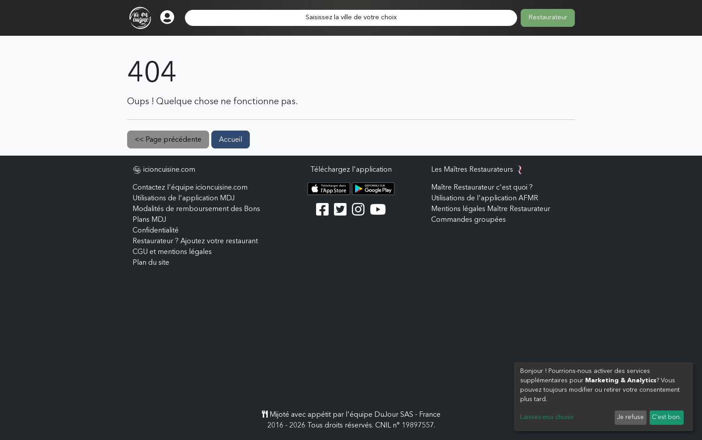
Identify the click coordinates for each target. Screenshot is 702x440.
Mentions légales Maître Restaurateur (490, 209)
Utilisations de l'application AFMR (484, 198)
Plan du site (151, 263)
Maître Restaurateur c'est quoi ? (482, 187)
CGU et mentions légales (172, 252)
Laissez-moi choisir (547, 417)
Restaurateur (547, 17)
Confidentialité (156, 230)
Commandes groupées (468, 220)
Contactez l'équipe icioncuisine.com (190, 187)
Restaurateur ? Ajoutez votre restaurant (195, 241)
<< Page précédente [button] (168, 140)
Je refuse (630, 417)
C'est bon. (666, 417)
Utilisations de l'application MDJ (184, 198)
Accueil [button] (230, 140)
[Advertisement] (351, 342)
